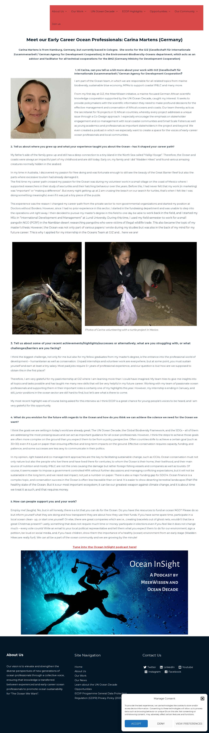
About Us (62, 17)
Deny (161, 723)
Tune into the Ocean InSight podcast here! (105, 547)
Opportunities (154, 17)
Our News (81, 680)
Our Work (79, 17)
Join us (198, 17)
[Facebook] (173, 671)
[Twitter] (150, 667)
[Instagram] (153, 671)
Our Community (178, 17)
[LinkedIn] (167, 667)
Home (79, 667)
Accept (136, 723)
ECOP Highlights (130, 17)
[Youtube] (185, 667)
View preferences (189, 723)
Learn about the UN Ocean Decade (97, 685)
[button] (202, 698)
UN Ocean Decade (103, 17)
